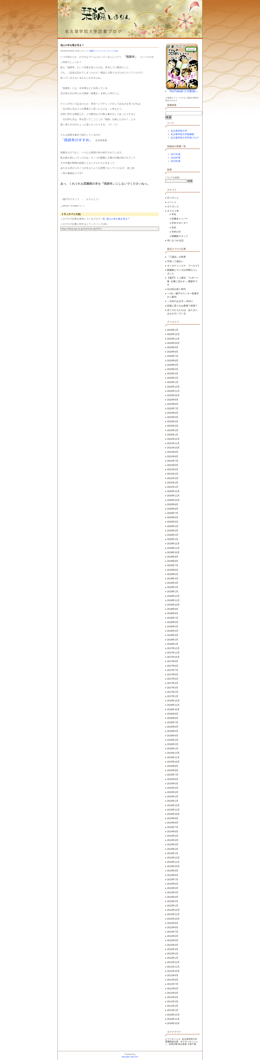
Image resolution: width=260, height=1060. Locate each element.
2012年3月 (172, 949)
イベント (171, 202)
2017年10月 (173, 657)
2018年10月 (173, 604)
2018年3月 (172, 635)
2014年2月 (172, 849)
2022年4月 (172, 421)
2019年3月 (172, 582)
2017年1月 (172, 696)
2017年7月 (172, 670)
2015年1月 (172, 800)
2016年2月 (172, 744)
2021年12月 (173, 439)
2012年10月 (173, 918)
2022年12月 (173, 386)
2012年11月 (173, 914)
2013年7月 (172, 879)
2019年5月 (172, 574)
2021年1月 (172, 487)
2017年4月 (172, 683)
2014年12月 (173, 805)
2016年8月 (172, 718)
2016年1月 (172, 748)
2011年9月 (172, 975)
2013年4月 (172, 892)
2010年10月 (173, 1023)
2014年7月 (172, 827)
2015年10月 (173, 761)
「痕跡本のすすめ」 (76, 140)
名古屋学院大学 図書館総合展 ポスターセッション (182, 1041)
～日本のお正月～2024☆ (180, 301)
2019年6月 (172, 569)
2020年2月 (172, 535)
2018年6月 (172, 622)
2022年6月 (172, 412)
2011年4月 (172, 997)
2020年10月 (173, 500)
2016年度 (175, 157)
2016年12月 (173, 700)
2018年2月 (172, 639)
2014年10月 (173, 814)
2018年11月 (173, 600)
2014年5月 (172, 835)
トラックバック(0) (109, 51)
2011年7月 (172, 984)
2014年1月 (172, 853)
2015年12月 (173, 753)
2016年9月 (172, 713)
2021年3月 (172, 478)
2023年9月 (172, 347)
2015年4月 (172, 787)
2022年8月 (172, 404)
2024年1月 (172, 330)
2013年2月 (172, 901)
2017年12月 (173, 648)
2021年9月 (172, 452)
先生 (174, 227)
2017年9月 (172, 661)
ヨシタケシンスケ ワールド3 (183, 265)
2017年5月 (172, 678)
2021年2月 (172, 482)
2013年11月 (173, 862)
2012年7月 (172, 931)
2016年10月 (173, 709)
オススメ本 (173, 211)
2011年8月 (172, 979)
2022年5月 (172, 417)
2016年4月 (172, 735)
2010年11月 (173, 1019)
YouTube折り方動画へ (183, 91)
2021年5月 (172, 469)
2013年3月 (172, 897)
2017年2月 (172, 692)
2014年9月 (172, 818)
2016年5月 (172, 731)
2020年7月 (172, 513)
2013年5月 (172, 888)
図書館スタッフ (180, 236)
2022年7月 (172, 408)
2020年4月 (172, 526)
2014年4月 (172, 840)
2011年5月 (172, 992)
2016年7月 (172, 722)
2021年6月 (172, 465)
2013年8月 (172, 875)
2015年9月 (172, 766)
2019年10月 (173, 552)
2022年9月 (172, 399)
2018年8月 (172, 613)
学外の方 (176, 231)
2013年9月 (172, 870)
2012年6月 (172, 936)
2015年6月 (172, 779)
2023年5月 (172, 364)
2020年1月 (172, 539)
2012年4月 (172, 945)
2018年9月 (172, 609)
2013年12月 (173, 857)
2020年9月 (172, 504)
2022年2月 (172, 430)
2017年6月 (172, 674)
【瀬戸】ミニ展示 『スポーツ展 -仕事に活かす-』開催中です (182, 281)
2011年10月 (173, 971)
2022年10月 (173, 395)
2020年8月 (172, 508)
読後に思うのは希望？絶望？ (182, 305)
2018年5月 (172, 626)
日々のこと (173, 197)
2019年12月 (173, 543)
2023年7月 (172, 356)
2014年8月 (172, 822)
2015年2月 (172, 796)
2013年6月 (172, 883)
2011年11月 (173, 966)
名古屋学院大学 (179, 130)
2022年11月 (173, 391)
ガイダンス (173, 206)
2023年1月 (172, 382)
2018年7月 (172, 617)
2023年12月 (173, 334)
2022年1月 (172, 434)
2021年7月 (172, 460)
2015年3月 (172, 792)
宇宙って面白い (175, 261)
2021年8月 (172, 456)
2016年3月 (172, 740)
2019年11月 (173, 548)
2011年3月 (172, 1001)
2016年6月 (172, 726)
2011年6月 (172, 988)
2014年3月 (172, 844)
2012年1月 (172, 958)
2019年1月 (172, 591)
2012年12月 (173, 910)
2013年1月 (172, 905)
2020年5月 (172, 521)
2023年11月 (173, 338)
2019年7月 (172, 565)
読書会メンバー (180, 218)
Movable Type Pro (130, 1057)
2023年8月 (172, 351)
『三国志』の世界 (176, 256)
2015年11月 (173, 757)
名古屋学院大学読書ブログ (94, 31)
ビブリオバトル (172, 1039)
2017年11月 (173, 652)
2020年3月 (172, 530)
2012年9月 (172, 923)
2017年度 (175, 154)
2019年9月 (172, 556)
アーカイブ (173, 322)
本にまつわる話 (175, 240)
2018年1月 (172, 644)
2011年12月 (173, 962)
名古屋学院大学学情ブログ (185, 137)
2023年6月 (172, 360)
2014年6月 (172, 831)
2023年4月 (172, 369)
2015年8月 (172, 770)
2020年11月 (173, 495)
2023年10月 (173, 343)
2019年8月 (172, 561)
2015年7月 (172, 774)
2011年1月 (172, 1010)
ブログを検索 (172, 177)
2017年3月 (172, 687)
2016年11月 (173, 705)
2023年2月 (172, 377)
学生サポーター (180, 223)
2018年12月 (173, 596)
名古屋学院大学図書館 (182, 134)
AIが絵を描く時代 (176, 289)
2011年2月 (172, 1005)
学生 (174, 214)
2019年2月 (172, 587)
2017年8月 (172, 665)
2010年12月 (173, 1014)
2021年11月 (173, 443)
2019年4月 (172, 578)
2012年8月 (172, 927)
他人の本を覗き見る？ (118, 218)
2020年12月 (173, 491)
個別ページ (95, 51)
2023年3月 (172, 373)
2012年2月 (172, 953)
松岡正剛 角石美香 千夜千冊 (182, 1044)
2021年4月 (172, 473)
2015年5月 (172, 783)
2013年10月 (173, 866)
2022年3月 (172, 425)
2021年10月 (173, 447)
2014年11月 (173, 809)
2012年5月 (172, 940)
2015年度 (175, 161)
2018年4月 (172, 630)
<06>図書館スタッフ (77, 206)
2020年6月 (172, 517)
